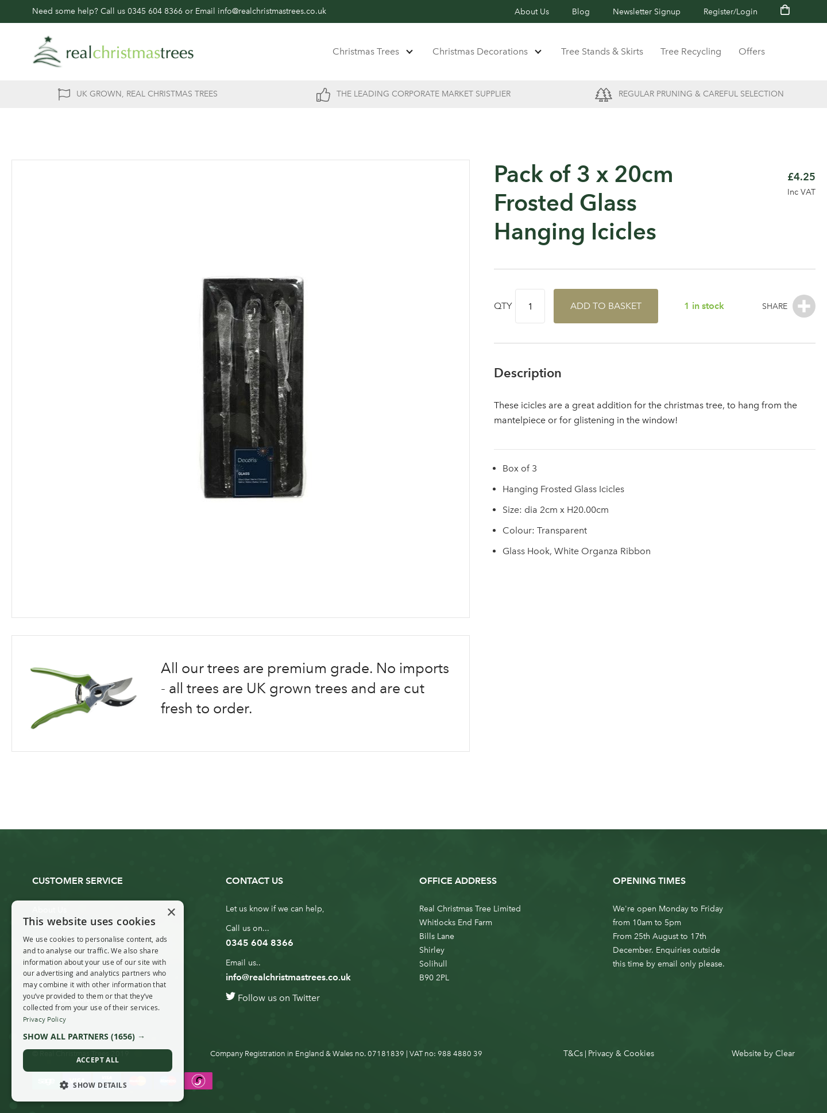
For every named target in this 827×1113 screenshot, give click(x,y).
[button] (97, 1036)
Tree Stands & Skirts (602, 51)
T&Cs (573, 1053)
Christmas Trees (366, 51)
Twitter (306, 997)
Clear (785, 1053)
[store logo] (113, 51)
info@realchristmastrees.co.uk (272, 11)
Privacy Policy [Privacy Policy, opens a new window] (44, 1019)
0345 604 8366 (155, 11)
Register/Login (731, 12)
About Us (532, 12)
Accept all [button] (97, 1060)
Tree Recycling (690, 51)
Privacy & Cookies (621, 1053)
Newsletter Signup (647, 12)
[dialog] (97, 1001)
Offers (752, 51)
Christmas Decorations (480, 51)
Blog (581, 12)
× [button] (171, 913)
